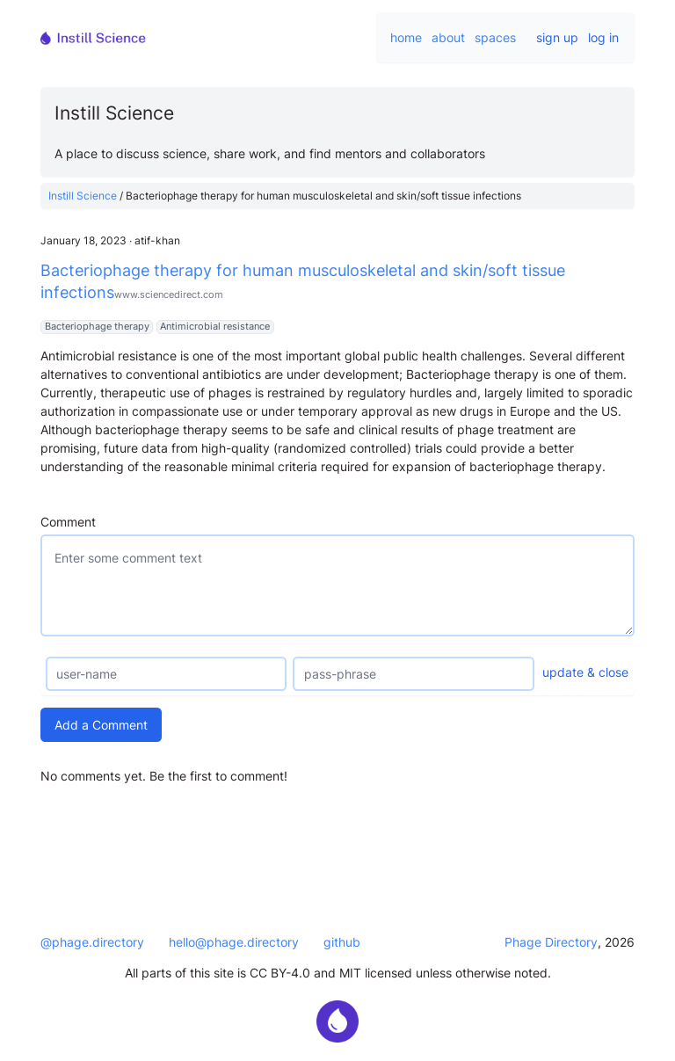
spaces (495, 37)
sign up (557, 37)
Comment (68, 521)
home (406, 37)
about (448, 37)
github (341, 941)
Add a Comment (101, 724)
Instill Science (82, 195)
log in (603, 37)
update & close (585, 672)
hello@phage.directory (234, 941)
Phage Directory (551, 941)
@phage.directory (92, 941)
